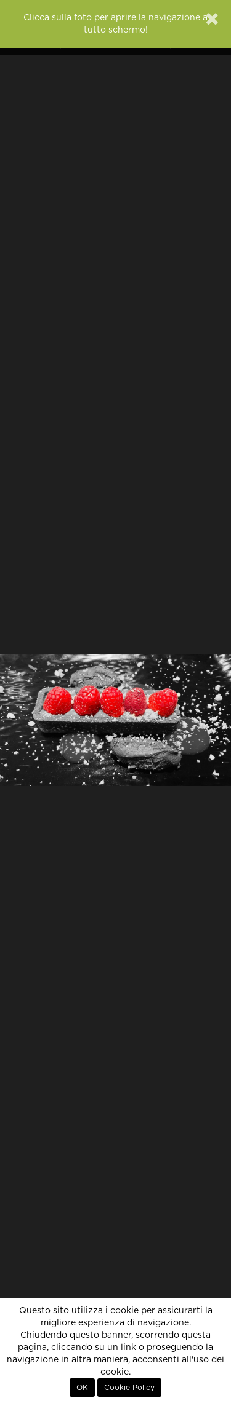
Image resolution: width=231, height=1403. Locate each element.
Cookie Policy (129, 1387)
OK (82, 1387)
